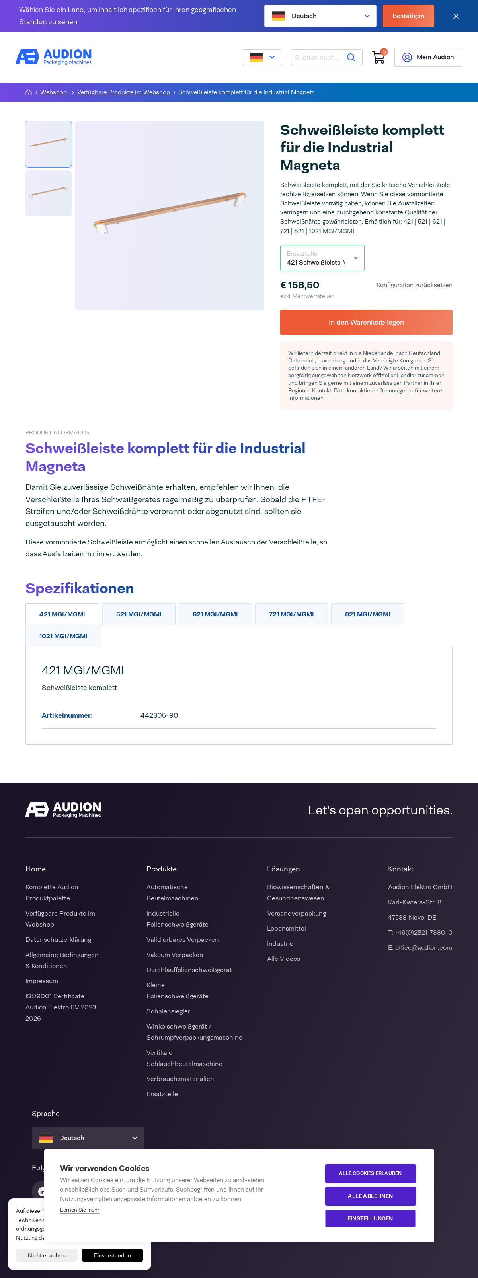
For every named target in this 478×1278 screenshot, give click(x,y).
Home (35, 869)
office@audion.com (423, 947)
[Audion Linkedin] (43, 1192)
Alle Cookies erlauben (370, 1174)
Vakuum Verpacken (174, 955)
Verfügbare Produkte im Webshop (123, 92)
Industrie (280, 943)
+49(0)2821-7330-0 (424, 932)
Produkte (161, 869)
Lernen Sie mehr (80, 1209)
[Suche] (351, 57)
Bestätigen (408, 16)
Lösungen (283, 869)
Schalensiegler (168, 1011)
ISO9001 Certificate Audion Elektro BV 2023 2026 (60, 1007)
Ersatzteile (162, 1094)
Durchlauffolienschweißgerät (189, 970)
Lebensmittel (286, 928)
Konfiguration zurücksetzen (415, 285)
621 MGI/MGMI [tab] (215, 614)
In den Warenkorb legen (366, 322)
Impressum (41, 981)
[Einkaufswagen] (378, 57)
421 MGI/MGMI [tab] (62, 614)
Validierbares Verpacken (182, 939)
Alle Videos (283, 959)
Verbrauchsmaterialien (180, 1079)
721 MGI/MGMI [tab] (291, 614)
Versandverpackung (296, 913)
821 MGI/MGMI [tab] (367, 614)
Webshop (53, 92)
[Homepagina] (28, 92)
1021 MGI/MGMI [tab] (63, 636)
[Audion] (54, 57)
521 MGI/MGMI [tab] (139, 614)
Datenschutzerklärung (58, 939)
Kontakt (401, 869)
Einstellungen (371, 1218)
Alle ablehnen (370, 1196)
